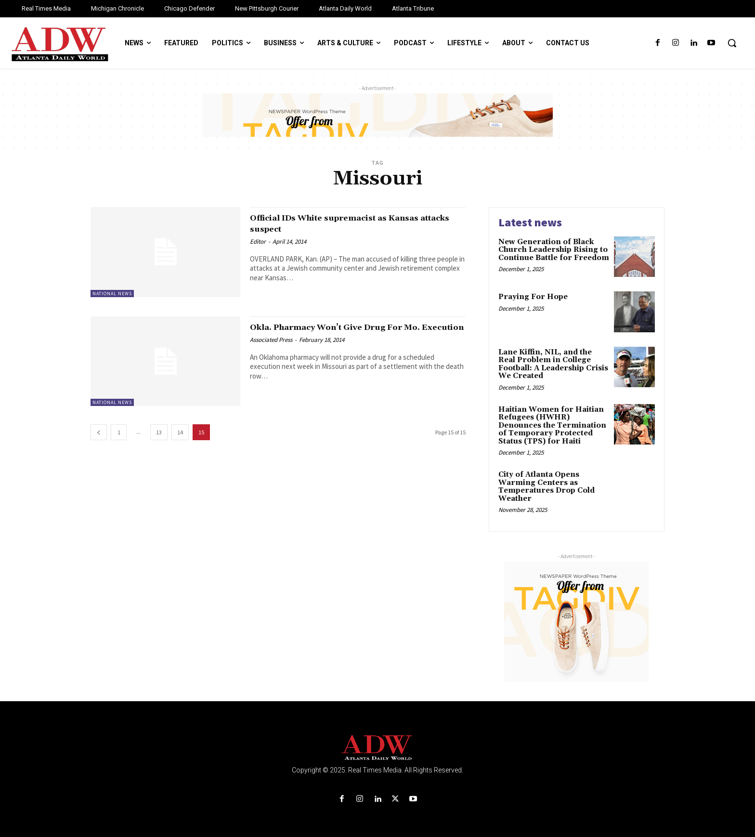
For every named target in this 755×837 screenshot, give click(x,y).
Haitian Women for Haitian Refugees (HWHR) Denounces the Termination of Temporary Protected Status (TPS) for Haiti (552, 425)
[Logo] (377, 747)
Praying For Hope (533, 296)
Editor (258, 241)
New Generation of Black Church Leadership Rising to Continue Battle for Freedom (553, 249)
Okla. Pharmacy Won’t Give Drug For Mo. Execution (347, 332)
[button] (731, 42)
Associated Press (271, 351)
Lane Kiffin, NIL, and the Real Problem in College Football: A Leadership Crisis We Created (553, 364)
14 (180, 432)
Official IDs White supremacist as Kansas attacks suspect (338, 223)
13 (159, 432)
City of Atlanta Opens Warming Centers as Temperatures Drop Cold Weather (546, 486)
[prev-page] (99, 432)
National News (112, 293)
